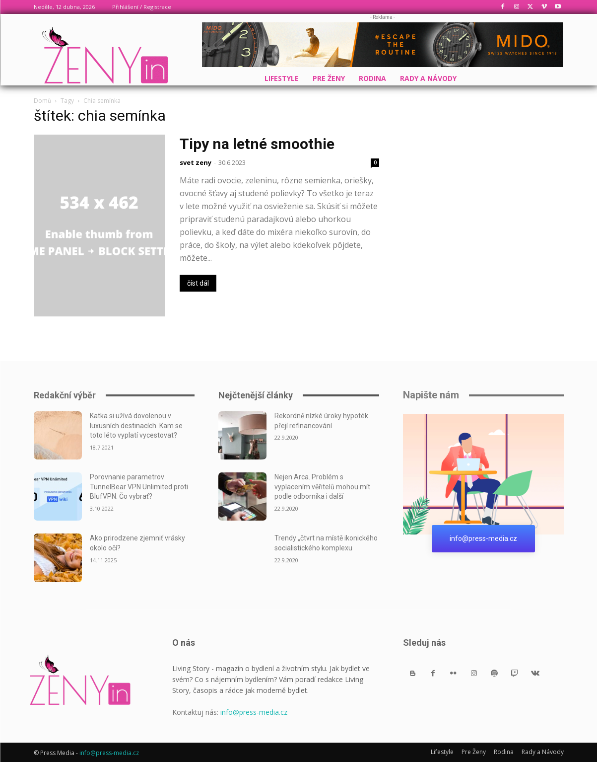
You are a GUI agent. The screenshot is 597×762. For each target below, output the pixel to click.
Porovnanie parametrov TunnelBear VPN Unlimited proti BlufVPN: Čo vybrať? (139, 486)
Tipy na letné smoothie (257, 143)
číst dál (198, 283)
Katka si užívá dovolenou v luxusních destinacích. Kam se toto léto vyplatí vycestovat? (136, 425)
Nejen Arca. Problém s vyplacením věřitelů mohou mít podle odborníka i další (322, 486)
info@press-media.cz (253, 712)
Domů (42, 100)
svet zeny (195, 162)
